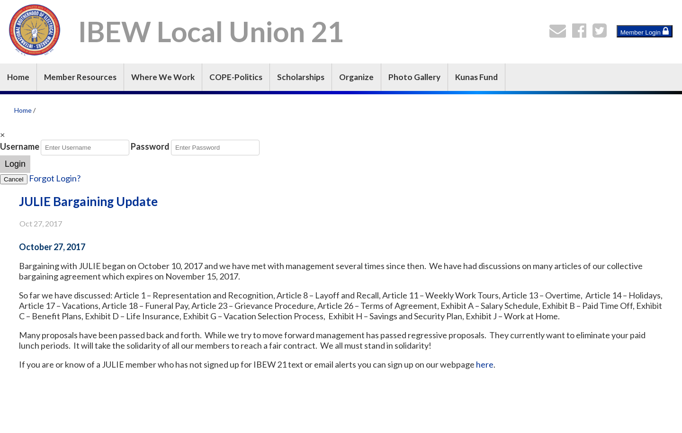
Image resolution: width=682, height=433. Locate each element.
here (485, 364)
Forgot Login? (55, 178)
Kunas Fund (476, 77)
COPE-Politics (235, 77)
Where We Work (163, 77)
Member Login (644, 31)
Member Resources (80, 77)
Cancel (14, 179)
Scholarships (300, 77)
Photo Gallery (414, 77)
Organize (356, 77)
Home (18, 77)
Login (15, 164)
